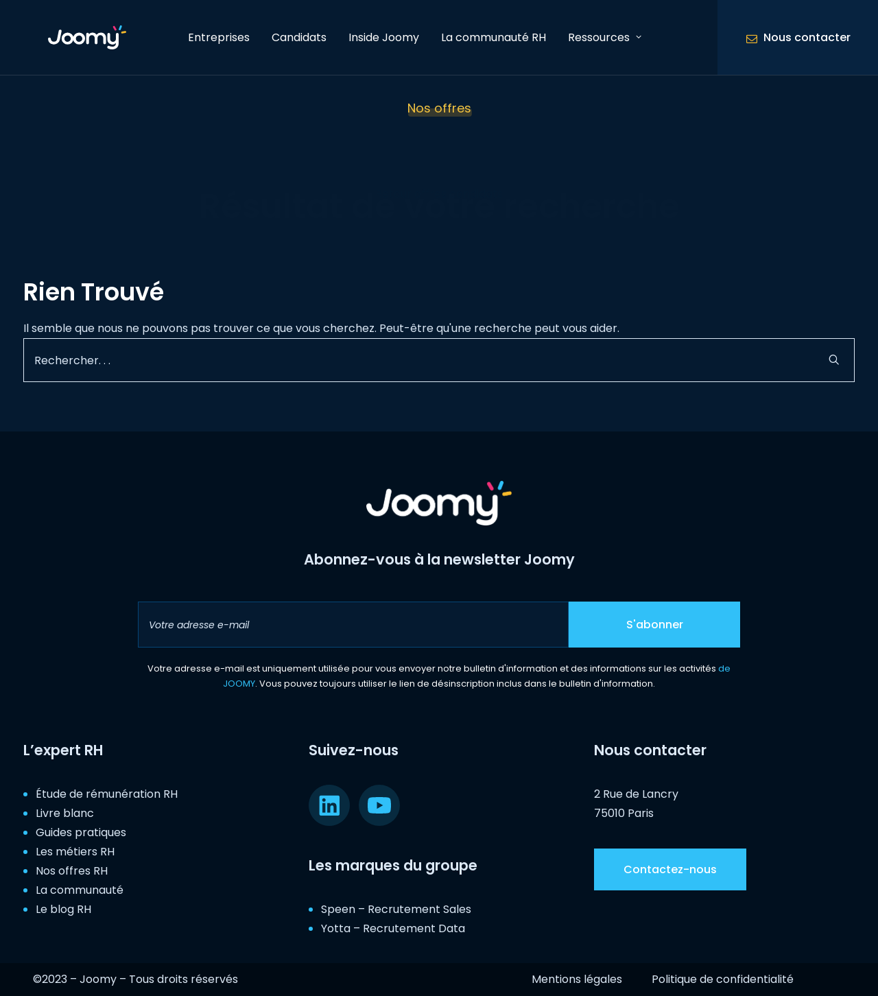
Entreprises (219, 37)
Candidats (299, 37)
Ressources (604, 37)
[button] (834, 359)
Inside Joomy (383, 37)
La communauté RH (493, 37)
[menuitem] (218, 37)
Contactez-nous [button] (670, 869)
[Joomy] (77, 37)
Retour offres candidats (439, 194)
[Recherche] (439, 360)
